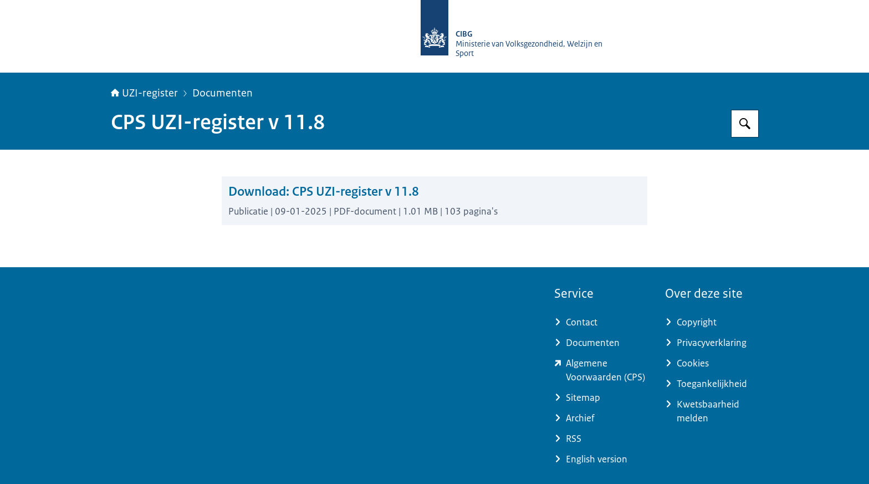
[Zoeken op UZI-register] (745, 123)
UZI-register (144, 93)
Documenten (222, 93)
